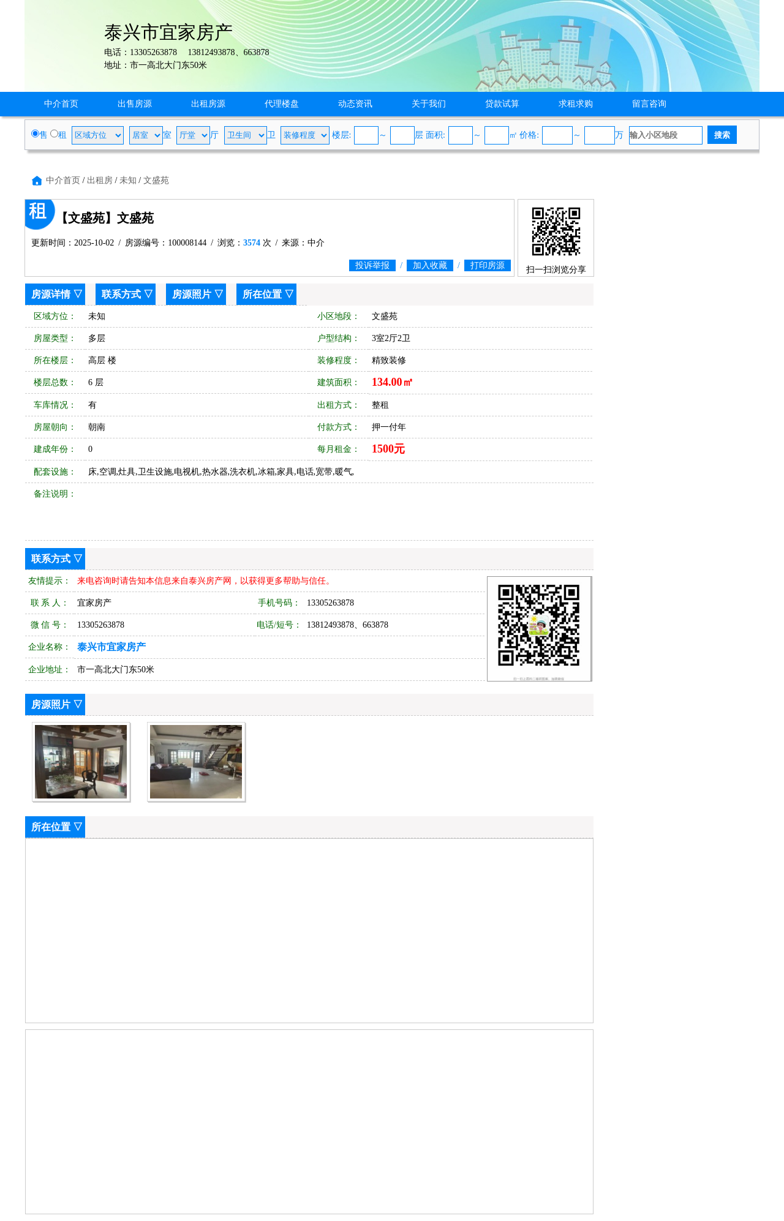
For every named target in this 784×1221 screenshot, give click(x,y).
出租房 (100, 180)
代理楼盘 (282, 103)
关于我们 (429, 103)
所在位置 (262, 294)
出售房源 (135, 103)
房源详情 (50, 294)
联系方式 (121, 294)
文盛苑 (156, 180)
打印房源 (487, 265)
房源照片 (191, 294)
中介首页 (61, 103)
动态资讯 (355, 103)
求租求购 (576, 103)
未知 (128, 180)
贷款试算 (502, 103)
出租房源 (208, 103)
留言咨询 (649, 103)
